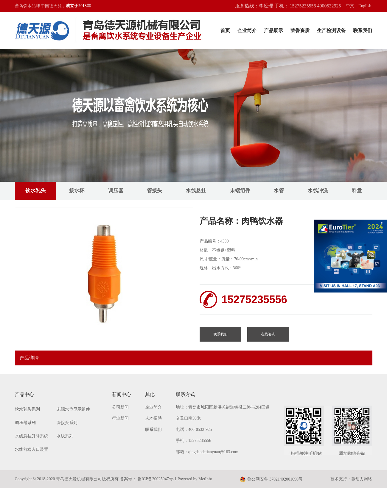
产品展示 (273, 30)
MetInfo (205, 479)
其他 (150, 394)
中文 (350, 6)
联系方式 (185, 394)
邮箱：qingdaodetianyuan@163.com (207, 452)
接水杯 (76, 190)
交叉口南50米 (188, 418)
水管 (279, 190)
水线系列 (65, 436)
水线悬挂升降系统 (31, 436)
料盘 (357, 190)
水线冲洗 (318, 190)
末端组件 (240, 190)
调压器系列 (25, 422)
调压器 (115, 190)
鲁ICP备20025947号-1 (156, 479)
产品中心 (24, 394)
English (364, 6)
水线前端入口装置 (31, 449)
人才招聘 (153, 418)
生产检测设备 (331, 30)
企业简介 (247, 30)
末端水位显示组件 (73, 409)
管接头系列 (67, 422)
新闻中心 (121, 394)
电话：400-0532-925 (194, 429)
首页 (225, 30)
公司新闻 (120, 407)
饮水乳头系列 (27, 409)
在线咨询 (268, 334)
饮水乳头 (35, 190)
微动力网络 (361, 479)
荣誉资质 (300, 30)
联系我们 (362, 30)
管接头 (154, 190)
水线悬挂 (196, 190)
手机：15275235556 (193, 440)
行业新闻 (120, 418)
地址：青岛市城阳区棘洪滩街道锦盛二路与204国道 (223, 407)
